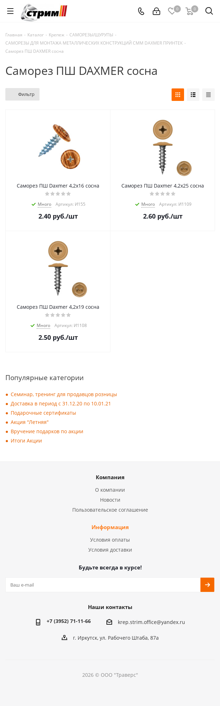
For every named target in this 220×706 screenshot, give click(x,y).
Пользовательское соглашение (110, 509)
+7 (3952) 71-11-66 (69, 621)
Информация (110, 527)
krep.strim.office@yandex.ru (151, 622)
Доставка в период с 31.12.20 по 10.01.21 (61, 403)
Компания (110, 477)
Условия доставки (110, 549)
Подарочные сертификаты (43, 412)
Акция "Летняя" (30, 422)
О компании (110, 489)
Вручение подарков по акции (47, 431)
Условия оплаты (110, 539)
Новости (110, 499)
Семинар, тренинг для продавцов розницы (64, 394)
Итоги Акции (26, 440)
